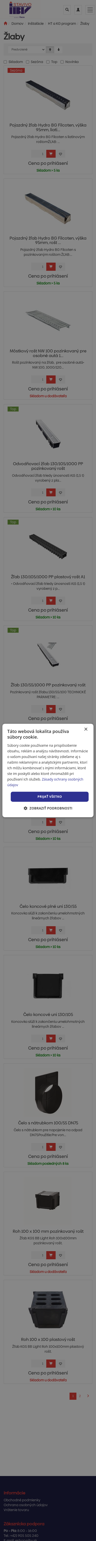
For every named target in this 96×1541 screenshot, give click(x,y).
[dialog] (48, 770)
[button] (48, 808)
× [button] (85, 729)
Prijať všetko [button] (49, 796)
